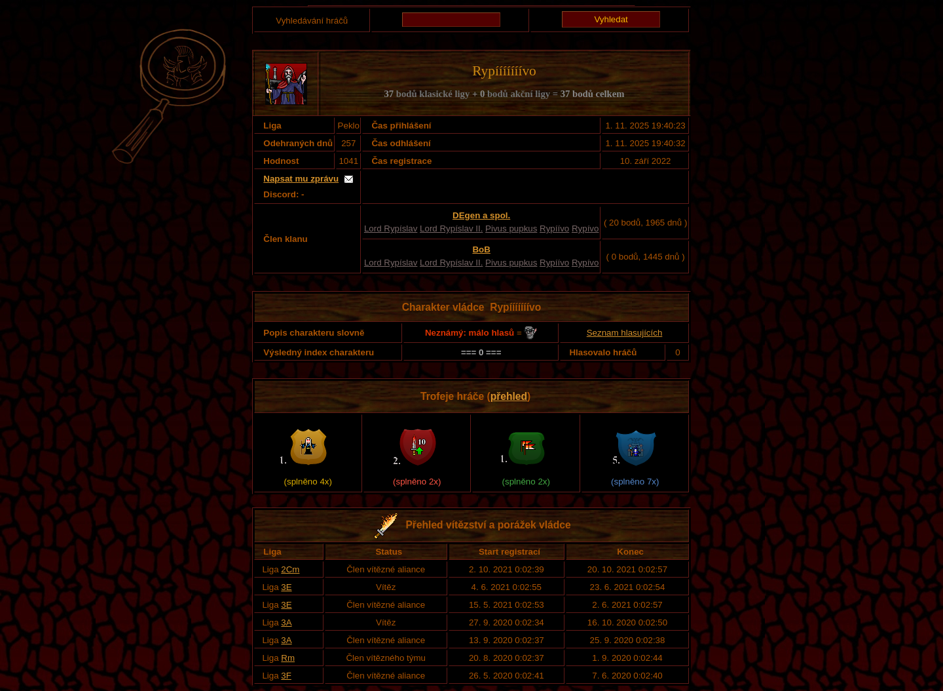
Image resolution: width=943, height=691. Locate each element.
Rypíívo (554, 228)
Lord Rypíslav (391, 228)
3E (286, 587)
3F (286, 676)
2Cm (290, 569)
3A (286, 622)
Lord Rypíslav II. (451, 228)
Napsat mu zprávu (301, 179)
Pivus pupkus (511, 228)
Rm (288, 658)
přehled (508, 396)
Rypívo (585, 228)
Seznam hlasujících (625, 333)
